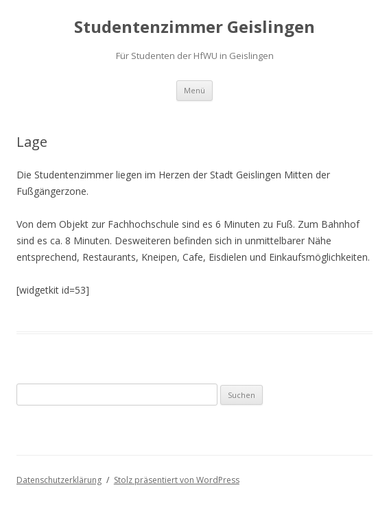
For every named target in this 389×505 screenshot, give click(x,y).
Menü (194, 90)
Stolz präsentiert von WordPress (176, 480)
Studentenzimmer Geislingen (194, 27)
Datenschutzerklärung (59, 480)
